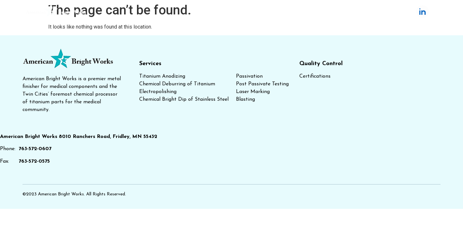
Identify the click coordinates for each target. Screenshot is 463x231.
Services (232, 11)
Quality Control (281, 11)
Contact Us (378, 11)
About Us (333, 11)
